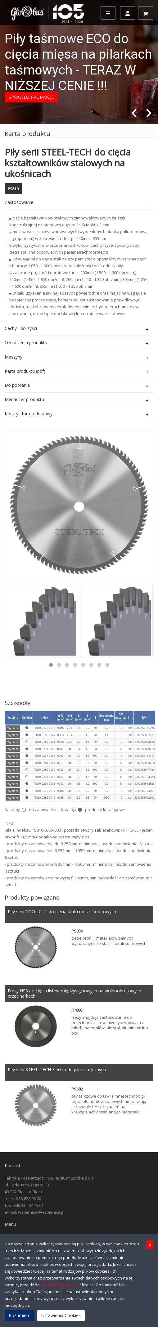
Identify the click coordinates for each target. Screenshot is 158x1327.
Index (44, 717)
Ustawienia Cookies (61, 1315)
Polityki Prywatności (59, 1285)
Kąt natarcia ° (120, 717)
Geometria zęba (106, 718)
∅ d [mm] (69, 718)
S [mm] (87, 718)
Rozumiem (19, 1315)
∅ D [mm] (60, 718)
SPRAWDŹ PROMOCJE (31, 97)
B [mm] (78, 718)
